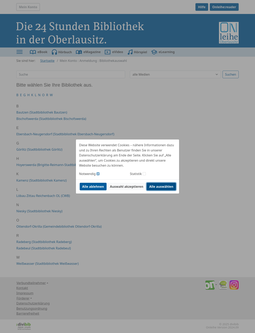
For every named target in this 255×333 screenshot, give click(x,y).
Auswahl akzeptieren (126, 186)
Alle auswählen (161, 186)
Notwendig (87, 174)
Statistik (136, 174)
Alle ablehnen (93, 186)
